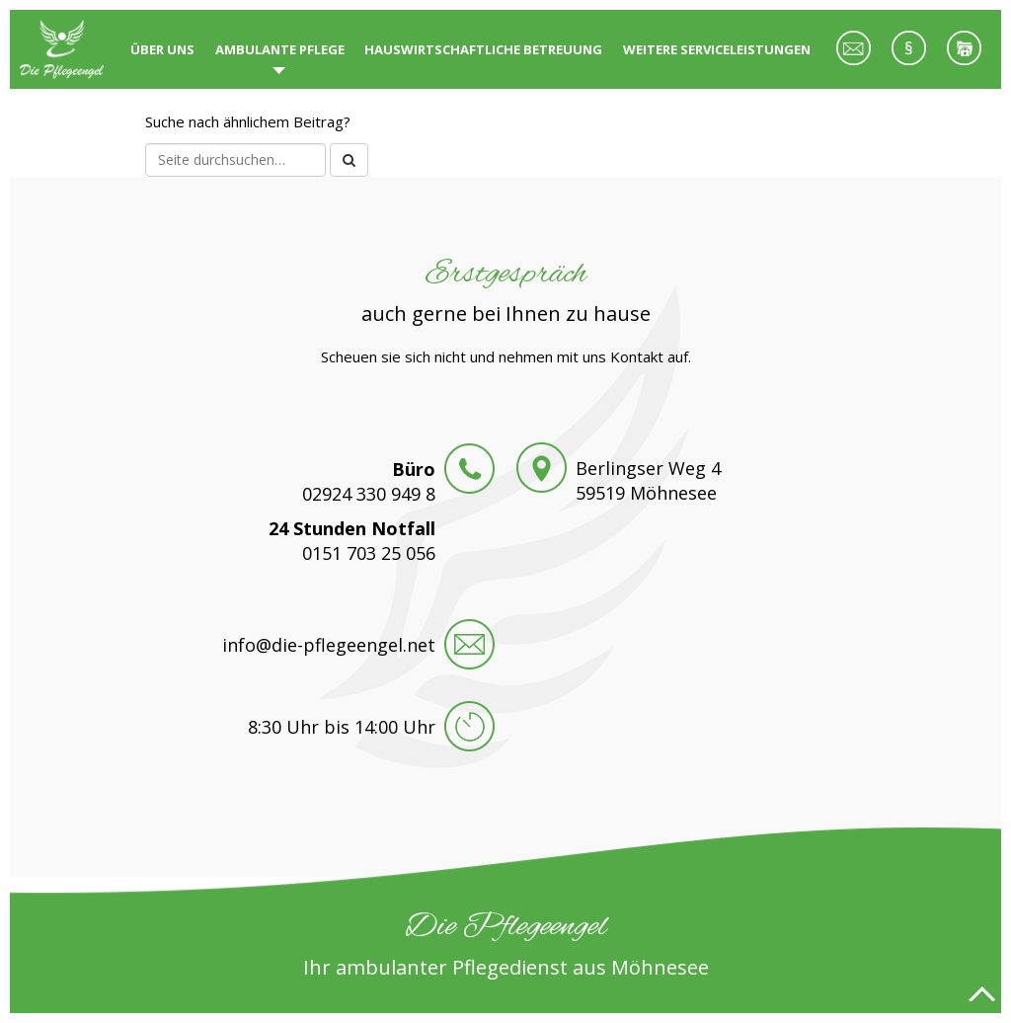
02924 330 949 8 (368, 494)
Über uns (162, 49)
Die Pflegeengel (65, 49)
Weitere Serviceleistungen (717, 49)
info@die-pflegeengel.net (328, 645)
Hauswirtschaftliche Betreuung (483, 49)
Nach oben (981, 993)
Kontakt (853, 59)
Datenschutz (963, 59)
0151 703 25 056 (368, 553)
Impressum (908, 59)
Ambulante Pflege (280, 49)
